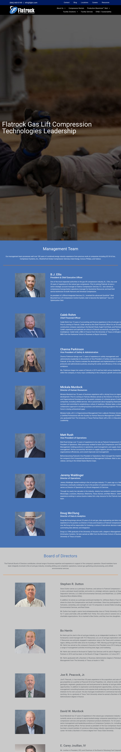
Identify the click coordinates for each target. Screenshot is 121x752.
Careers (95, 2)
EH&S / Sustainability (103, 12)
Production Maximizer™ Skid (98, 8)
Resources (105, 2)
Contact (66, 2)
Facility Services (87, 12)
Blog (75, 2)
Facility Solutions (70, 11)
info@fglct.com (31, 3)
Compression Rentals (76, 8)
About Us (61, 8)
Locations (84, 2)
